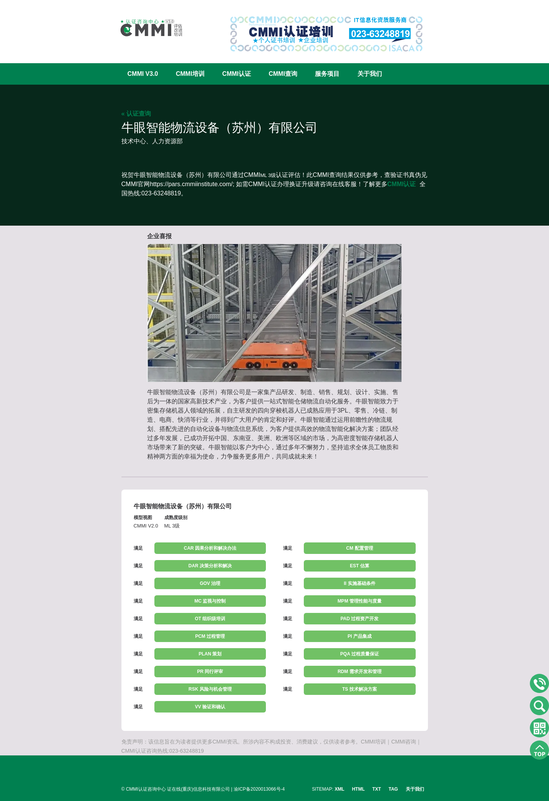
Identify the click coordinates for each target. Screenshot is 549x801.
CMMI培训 (190, 73)
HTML (358, 789)
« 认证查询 (136, 113)
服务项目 (327, 73)
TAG (393, 789)
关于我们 (369, 73)
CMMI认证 (236, 73)
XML (339, 789)
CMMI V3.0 (143, 73)
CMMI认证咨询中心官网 (146, 27)
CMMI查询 (283, 73)
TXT (376, 789)
